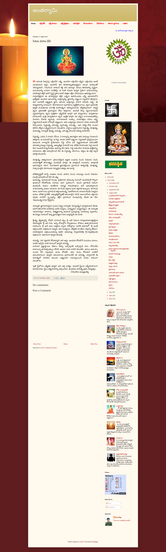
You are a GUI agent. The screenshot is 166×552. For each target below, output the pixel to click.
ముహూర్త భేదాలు (114, 236)
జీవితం (111, 233)
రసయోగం (119, 438)
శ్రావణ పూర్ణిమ (113, 230)
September (112, 190)
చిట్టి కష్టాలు (112, 279)
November (112, 183)
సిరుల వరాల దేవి (114, 242)
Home (65, 344)
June (110, 295)
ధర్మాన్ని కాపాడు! (121, 342)
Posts (108, 503)
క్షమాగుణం (112, 269)
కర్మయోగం (119, 358)
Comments (110, 507)
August (111, 193)
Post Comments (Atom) (49, 348)
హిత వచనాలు (113, 282)
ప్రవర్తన (111, 220)
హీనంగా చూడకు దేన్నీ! (116, 214)
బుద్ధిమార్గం (119, 406)
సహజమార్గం (112, 211)
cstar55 (81, 542)
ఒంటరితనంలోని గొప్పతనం (117, 195)
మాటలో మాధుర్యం (114, 254)
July (110, 292)
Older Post (93, 344)
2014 (109, 177)
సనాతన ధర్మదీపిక (114, 199)
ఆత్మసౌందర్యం (113, 263)
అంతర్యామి (45, 10)
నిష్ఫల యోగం (113, 266)
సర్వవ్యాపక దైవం (114, 224)
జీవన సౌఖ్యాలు (121, 326)
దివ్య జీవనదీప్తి (113, 245)
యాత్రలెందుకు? (113, 239)
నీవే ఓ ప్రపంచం (121, 310)
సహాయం (111, 288)
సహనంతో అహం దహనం (116, 272)
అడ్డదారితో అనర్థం (121, 454)
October (112, 186)
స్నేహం (111, 285)
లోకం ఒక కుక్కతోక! (115, 217)
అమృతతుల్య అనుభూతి (116, 202)
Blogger (95, 542)
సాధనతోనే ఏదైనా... (115, 276)
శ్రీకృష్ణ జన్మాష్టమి (114, 205)
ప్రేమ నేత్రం (112, 260)
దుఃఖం (111, 257)
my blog (118, 517)
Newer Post (37, 344)
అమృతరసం (112, 208)
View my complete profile (121, 520)
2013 (109, 180)
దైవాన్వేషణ (112, 227)
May (110, 299)
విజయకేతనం (120, 374)
